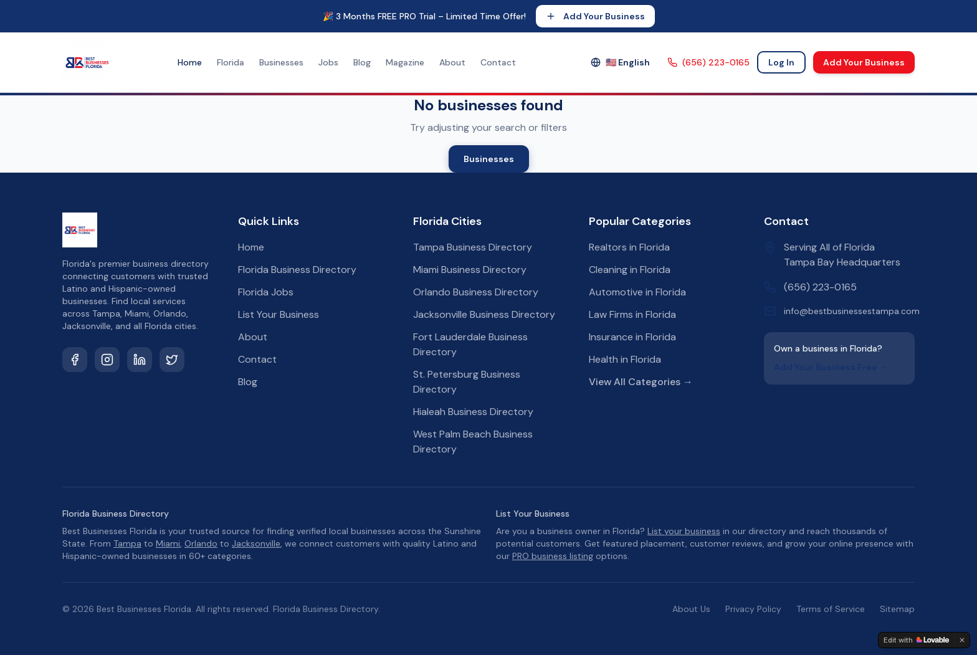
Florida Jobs (265, 292)
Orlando (200, 543)
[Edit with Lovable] (916, 640)
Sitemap (897, 608)
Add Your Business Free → (831, 367)
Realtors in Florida (629, 247)
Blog (362, 62)
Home (190, 62)
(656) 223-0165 (708, 62)
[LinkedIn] (139, 359)
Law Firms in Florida (632, 314)
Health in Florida (625, 359)
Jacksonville (256, 543)
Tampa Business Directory (472, 247)
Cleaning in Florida (629, 269)
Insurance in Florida (632, 336)
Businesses (281, 62)
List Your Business (278, 314)
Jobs (328, 62)
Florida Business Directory (297, 269)
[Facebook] (74, 359)
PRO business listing (552, 556)
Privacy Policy (753, 608)
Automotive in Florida (637, 292)
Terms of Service (830, 608)
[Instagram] (107, 359)
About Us (691, 608)
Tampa (127, 543)
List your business (683, 531)
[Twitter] (172, 359)
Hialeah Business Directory (473, 411)
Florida (230, 62)
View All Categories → (641, 381)
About (452, 62)
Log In (781, 62)
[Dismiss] (962, 640)
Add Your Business (595, 16)
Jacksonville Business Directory (484, 314)
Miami (168, 543)
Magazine (405, 62)
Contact (498, 62)
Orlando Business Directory (475, 292)
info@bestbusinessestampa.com (852, 311)
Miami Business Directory (470, 269)
